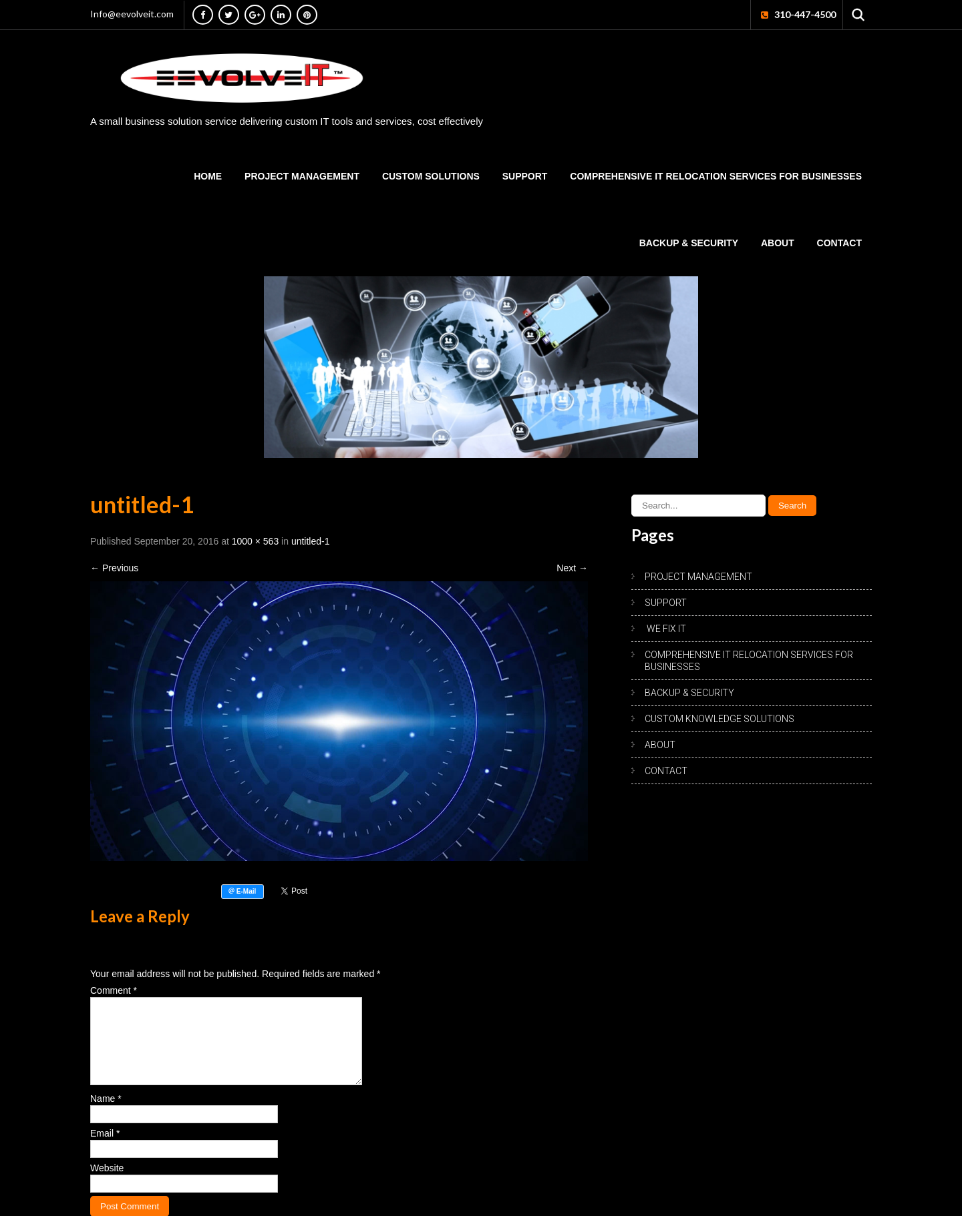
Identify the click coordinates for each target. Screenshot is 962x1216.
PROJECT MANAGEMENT (302, 176)
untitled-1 (310, 541)
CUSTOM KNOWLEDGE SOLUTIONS (719, 718)
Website (107, 1184)
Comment (113, 990)
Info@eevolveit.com (132, 13)
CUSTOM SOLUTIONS (431, 176)
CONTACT (839, 243)
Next (572, 568)
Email (105, 1149)
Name (106, 1114)
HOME (208, 176)
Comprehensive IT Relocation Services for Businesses (716, 176)
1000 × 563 (255, 541)
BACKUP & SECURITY (688, 243)
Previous (114, 568)
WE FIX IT (665, 628)
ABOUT (777, 243)
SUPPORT (525, 176)
